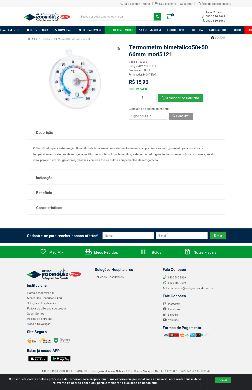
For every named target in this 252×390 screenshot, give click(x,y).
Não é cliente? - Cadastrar (173, 3)
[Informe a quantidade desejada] (143, 98)
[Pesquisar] (157, 16)
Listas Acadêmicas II (39, 293)
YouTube (171, 320)
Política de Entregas (39, 319)
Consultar (181, 116)
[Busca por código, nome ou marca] (116, 16)
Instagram (171, 304)
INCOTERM (149, 74)
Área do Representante (214, 3)
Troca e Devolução (38, 324)
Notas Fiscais (200, 252)
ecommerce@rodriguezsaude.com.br (188, 288)
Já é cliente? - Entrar (135, 3)
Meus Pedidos (101, 252)
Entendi (222, 380)
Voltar (218, 38)
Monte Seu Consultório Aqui (44, 298)
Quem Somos (35, 313)
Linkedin (170, 314)
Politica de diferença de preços (46, 308)
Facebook (171, 309)
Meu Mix (51, 252)
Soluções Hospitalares (40, 303)
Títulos (150, 252)
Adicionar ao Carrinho (180, 98)
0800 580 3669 (214, 20)
